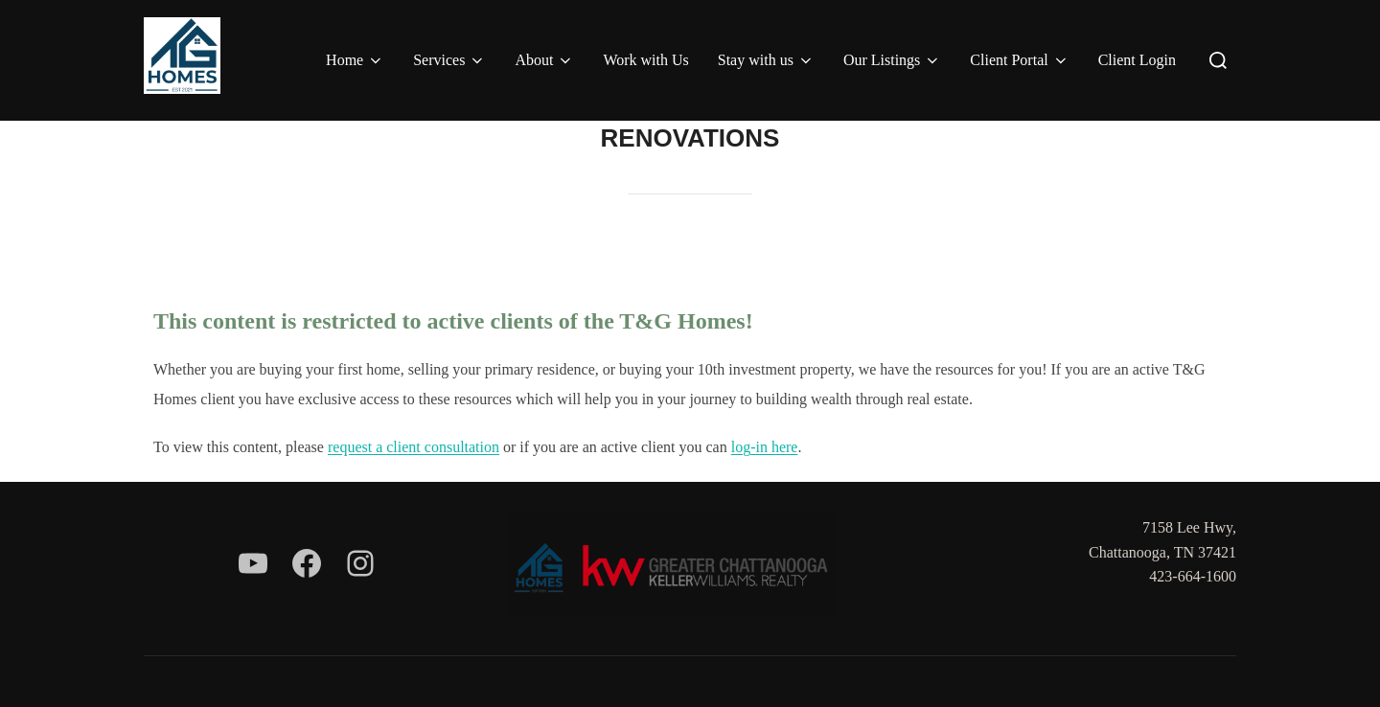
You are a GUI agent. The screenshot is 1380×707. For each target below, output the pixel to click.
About (544, 60)
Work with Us (645, 60)
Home (355, 60)
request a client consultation (413, 447)
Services (449, 60)
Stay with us (766, 60)
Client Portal (1019, 60)
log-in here (764, 447)
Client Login (1137, 60)
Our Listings (892, 60)
